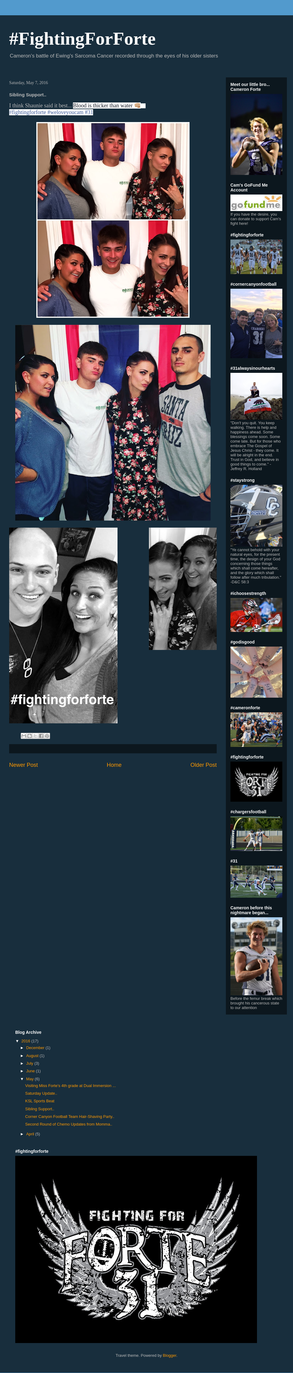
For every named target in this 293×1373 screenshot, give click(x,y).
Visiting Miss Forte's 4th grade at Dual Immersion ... (70, 1085)
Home (114, 765)
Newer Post (23, 765)
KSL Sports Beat (39, 1101)
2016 (26, 1041)
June (31, 1071)
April (30, 1134)
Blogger (169, 1355)
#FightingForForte (82, 38)
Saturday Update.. (41, 1093)
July (30, 1063)
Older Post (203, 765)
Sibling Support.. (39, 1109)
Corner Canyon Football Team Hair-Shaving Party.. (69, 1116)
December (36, 1047)
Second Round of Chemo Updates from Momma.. (68, 1124)
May (30, 1079)
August (33, 1055)
